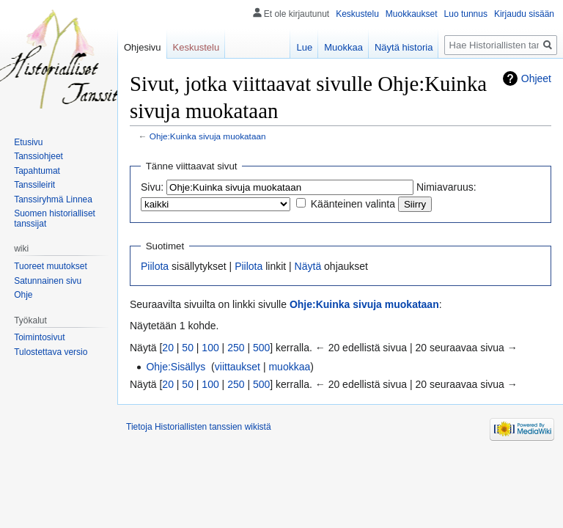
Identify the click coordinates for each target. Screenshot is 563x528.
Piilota (155, 266)
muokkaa (289, 367)
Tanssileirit (34, 185)
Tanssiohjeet (38, 156)
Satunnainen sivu (47, 281)
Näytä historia (404, 47)
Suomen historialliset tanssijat (54, 218)
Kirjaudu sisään (524, 14)
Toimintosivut (39, 337)
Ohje (23, 295)
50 (188, 347)
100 (210, 347)
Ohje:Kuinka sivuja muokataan (208, 136)
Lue (304, 47)
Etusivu (28, 142)
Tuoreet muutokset (50, 266)
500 (261, 347)
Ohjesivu (142, 47)
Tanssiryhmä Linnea (53, 199)
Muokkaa (343, 47)
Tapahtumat (37, 171)
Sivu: (152, 187)
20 (168, 347)
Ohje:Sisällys (175, 367)
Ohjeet (536, 78)
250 (235, 347)
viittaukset (237, 367)
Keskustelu (357, 14)
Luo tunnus (465, 14)
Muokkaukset (412, 14)
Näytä (308, 266)
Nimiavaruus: (446, 187)
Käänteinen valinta (353, 204)
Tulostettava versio (50, 352)
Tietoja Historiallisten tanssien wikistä (198, 427)
